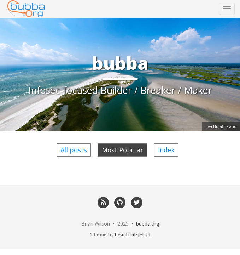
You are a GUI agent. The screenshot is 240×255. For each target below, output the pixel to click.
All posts (73, 150)
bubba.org (147, 223)
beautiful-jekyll (132, 234)
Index (166, 150)
